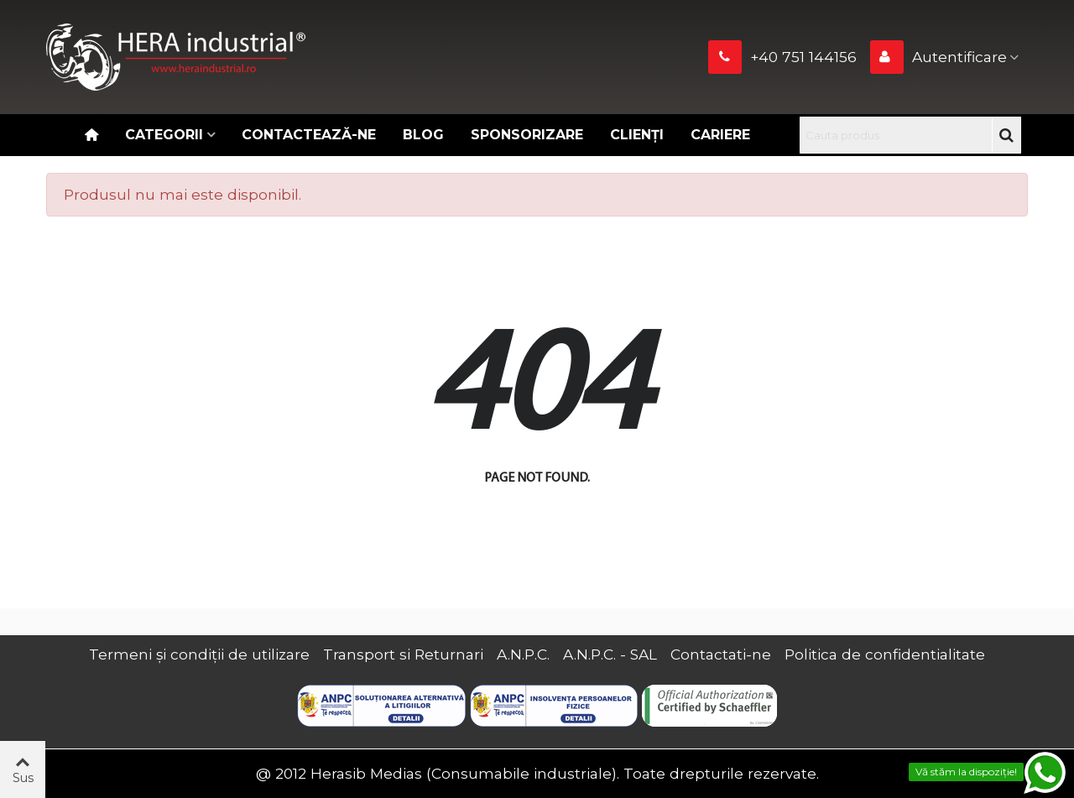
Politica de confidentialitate (885, 654)
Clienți (637, 135)
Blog (423, 135)
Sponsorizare (527, 135)
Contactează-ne (309, 135)
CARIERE (720, 135)
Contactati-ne (720, 654)
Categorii (164, 135)
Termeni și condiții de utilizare (199, 654)
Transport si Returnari (403, 654)
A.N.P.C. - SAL (610, 654)
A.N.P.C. (523, 654)
